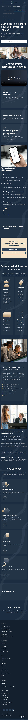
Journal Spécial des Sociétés (8, 686)
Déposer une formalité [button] (14, 41)
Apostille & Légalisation (9, 515)
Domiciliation (6, 16)
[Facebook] (7, 710)
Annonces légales (7, 10)
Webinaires (4, 663)
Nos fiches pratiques (6, 658)
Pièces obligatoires (5, 660)
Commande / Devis (5, 673)
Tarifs (2, 678)
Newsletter (3, 680)
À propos (3, 643)
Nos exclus (4, 666)
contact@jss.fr (4, 697)
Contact (3, 683)
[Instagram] (10, 710)
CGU (10, 715)
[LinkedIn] (4, 710)
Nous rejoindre (4, 651)
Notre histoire (4, 646)
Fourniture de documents (9, 20)
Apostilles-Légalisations (9, 13)
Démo (2, 675)
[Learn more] (5, 525)
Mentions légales (4, 715)
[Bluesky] (13, 710)
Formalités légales (5, 629)
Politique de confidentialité (6, 713)
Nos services (8, 6)
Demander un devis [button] (14, 45)
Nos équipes (4, 648)
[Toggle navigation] (2, 3)
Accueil (2, 6)
